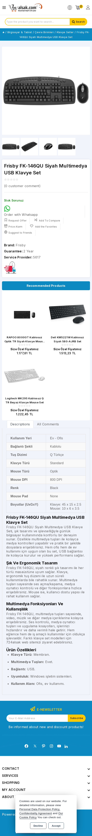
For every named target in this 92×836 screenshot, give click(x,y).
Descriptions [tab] (20, 424)
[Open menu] (5, 7)
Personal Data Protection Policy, (39, 809)
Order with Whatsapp (21, 211)
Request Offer (15, 220)
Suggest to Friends (18, 232)
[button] (85, 90)
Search (80, 21)
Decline (38, 825)
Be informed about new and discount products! (45, 727)
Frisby (21, 245)
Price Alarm (13, 226)
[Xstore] (25, 8)
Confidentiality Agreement (35, 813)
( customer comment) (22, 186)
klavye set (41, 638)
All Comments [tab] (48, 424)
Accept (56, 825)
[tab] (20, 424)
